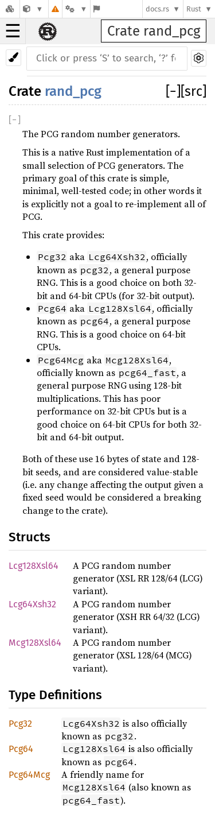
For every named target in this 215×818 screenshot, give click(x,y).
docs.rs (157, 9)
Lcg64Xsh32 (32, 604)
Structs (29, 537)
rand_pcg (73, 91)
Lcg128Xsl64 (33, 565)
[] (173, 91)
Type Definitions (55, 695)
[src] (193, 91)
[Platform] (76, 9)
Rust (193, 9)
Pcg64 (21, 748)
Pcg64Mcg (29, 774)
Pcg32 (20, 723)
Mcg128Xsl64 (35, 642)
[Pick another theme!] (13, 57)
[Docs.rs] (9, 9)
